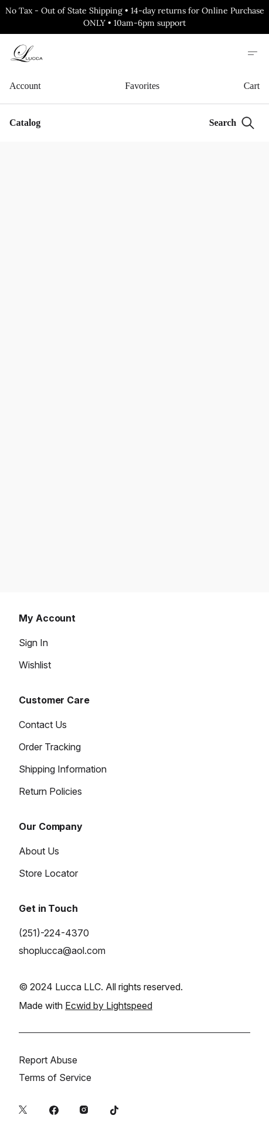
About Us (39, 851)
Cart (252, 86)
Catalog (24, 123)
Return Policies (50, 791)
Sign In (33, 642)
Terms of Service (55, 1077)
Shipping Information (63, 769)
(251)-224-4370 (54, 933)
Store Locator (48, 873)
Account (25, 86)
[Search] (232, 123)
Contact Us (43, 724)
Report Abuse (48, 1060)
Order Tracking (50, 747)
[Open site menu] (253, 53)
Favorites (142, 86)
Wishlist (35, 665)
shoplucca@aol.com (62, 950)
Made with (85, 1005)
